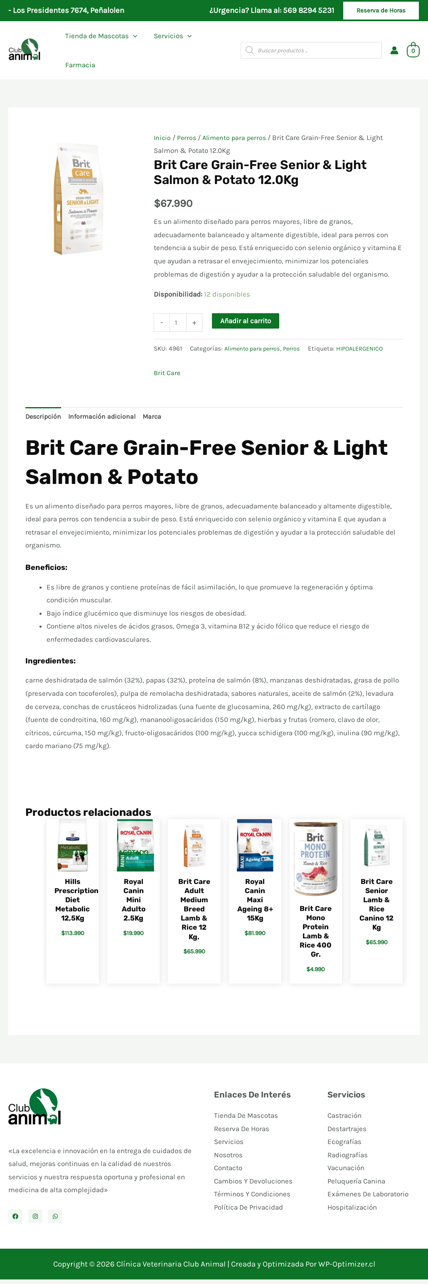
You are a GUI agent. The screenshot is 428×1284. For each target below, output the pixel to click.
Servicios (169, 35)
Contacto (228, 1172)
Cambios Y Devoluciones (253, 1185)
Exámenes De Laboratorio (367, 1199)
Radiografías (347, 1159)
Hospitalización (352, 1212)
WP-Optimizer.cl (346, 1268)
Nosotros (228, 1159)
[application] (132, 35)
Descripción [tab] (44, 419)
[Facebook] (15, 1221)
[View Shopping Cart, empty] (413, 50)
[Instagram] (35, 1221)
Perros (188, 137)
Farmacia (79, 65)
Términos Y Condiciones (252, 1199)
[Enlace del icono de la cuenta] (394, 50)
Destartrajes (347, 1133)
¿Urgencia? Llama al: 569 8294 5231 (271, 10)
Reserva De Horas (241, 1133)
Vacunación (345, 1172)
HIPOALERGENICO (367, 350)
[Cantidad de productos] (179, 323)
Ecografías (344, 1146)
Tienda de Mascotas (100, 35)
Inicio (163, 137)
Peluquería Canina (356, 1185)
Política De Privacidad (248, 1212)
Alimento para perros (237, 137)
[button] (381, 10)
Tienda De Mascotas (246, 1120)
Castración (344, 1120)
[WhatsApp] (55, 1221)
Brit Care (167, 374)
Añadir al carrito (246, 321)
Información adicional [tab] (106, 419)
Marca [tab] (157, 419)
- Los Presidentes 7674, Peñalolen (66, 10)
